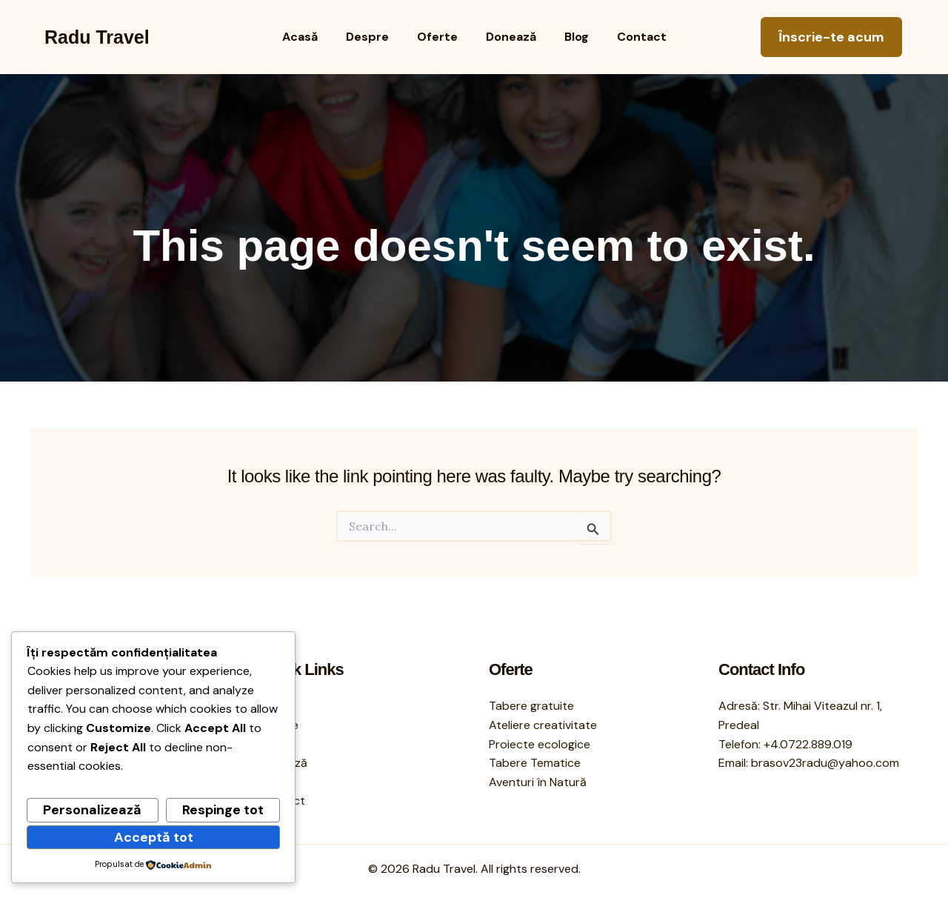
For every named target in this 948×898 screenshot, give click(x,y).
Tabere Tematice (535, 763)
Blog (570, 36)
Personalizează (92, 810)
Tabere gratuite (531, 706)
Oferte (439, 36)
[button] (831, 37)
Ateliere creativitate (543, 725)
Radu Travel (97, 37)
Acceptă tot (153, 837)
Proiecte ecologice (539, 744)
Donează (509, 36)
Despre (374, 36)
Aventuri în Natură (538, 782)
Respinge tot (223, 810)
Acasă (311, 36)
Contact (630, 36)
